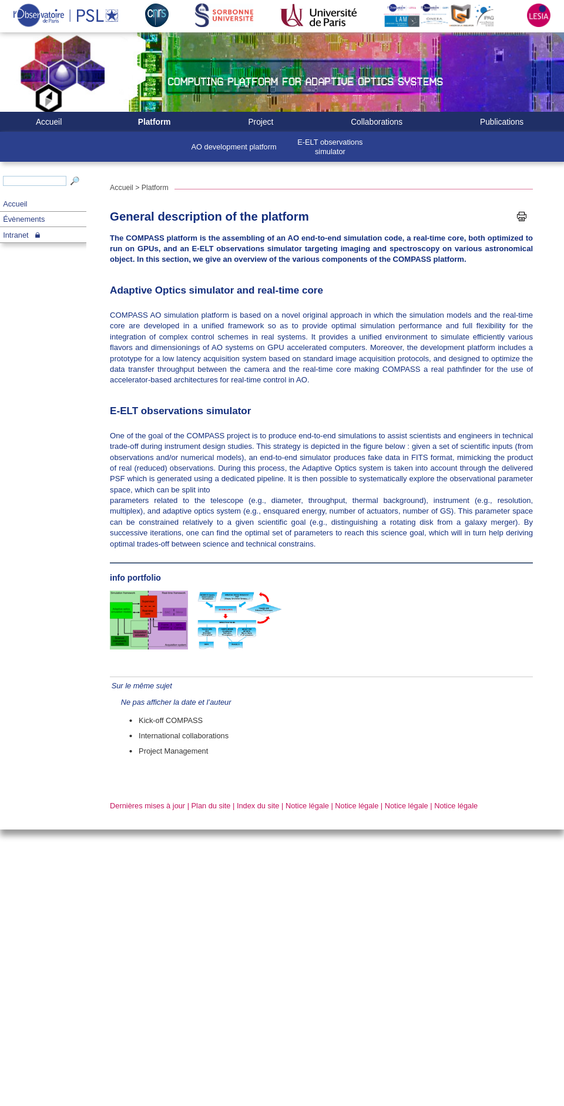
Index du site (258, 805)
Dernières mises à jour (147, 805)
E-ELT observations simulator (329, 146)
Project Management (173, 751)
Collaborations (376, 122)
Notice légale (307, 805)
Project (260, 122)
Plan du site (211, 805)
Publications (501, 122)
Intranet (15, 235)
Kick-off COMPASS (171, 720)
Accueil (15, 203)
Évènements (24, 219)
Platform (154, 122)
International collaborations (184, 735)
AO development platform (234, 146)
